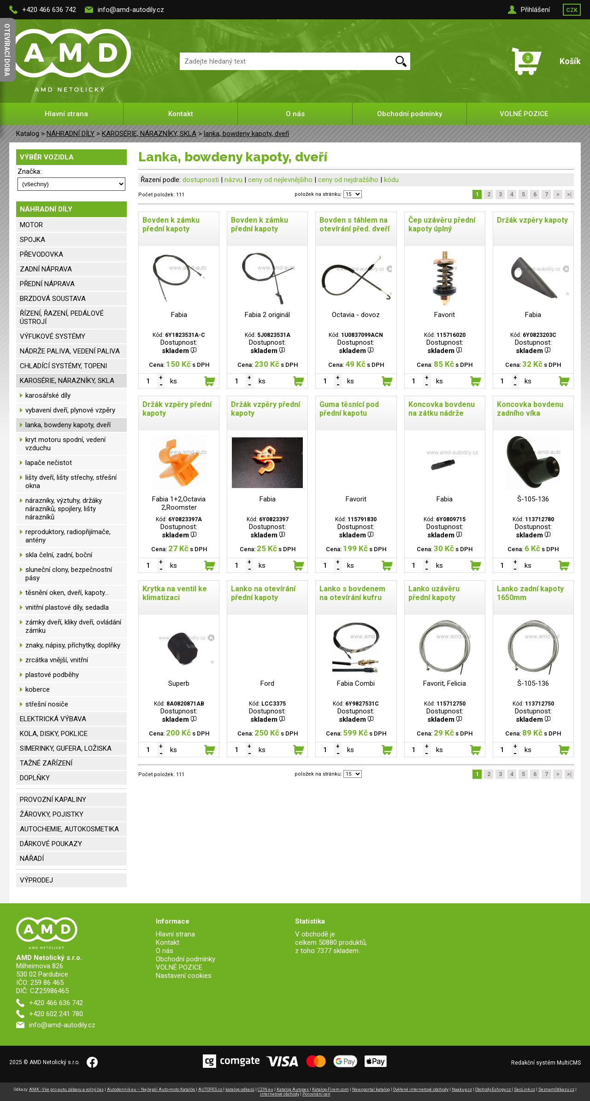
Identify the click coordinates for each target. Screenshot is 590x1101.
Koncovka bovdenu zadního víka (530, 409)
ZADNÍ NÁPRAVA (46, 269)
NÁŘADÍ (32, 858)
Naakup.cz (462, 1089)
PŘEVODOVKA (41, 254)
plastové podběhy (52, 675)
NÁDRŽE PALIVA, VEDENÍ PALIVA (70, 351)
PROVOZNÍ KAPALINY (53, 799)
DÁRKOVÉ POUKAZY (51, 844)
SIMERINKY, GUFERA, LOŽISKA (66, 748)
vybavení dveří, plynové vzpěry (70, 410)
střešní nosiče (46, 704)
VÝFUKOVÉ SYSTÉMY (52, 336)
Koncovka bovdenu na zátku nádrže (441, 409)
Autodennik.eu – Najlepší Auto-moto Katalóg (151, 1089)
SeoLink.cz (524, 1089)
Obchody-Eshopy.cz (493, 1089)
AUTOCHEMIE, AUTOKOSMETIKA (69, 829)
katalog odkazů (239, 1089)
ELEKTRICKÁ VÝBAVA (53, 719)
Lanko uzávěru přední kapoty (434, 593)
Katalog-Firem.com (330, 1089)
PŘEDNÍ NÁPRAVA (47, 284)
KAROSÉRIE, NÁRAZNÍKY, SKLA (149, 134)
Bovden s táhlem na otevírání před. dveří (354, 224)
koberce (37, 689)
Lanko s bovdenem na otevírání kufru (352, 593)
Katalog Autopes (293, 1089)
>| (569, 194)
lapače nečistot (48, 463)
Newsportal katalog (371, 1089)
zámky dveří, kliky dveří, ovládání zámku (73, 626)
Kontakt (180, 114)
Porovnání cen (316, 1094)
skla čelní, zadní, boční (58, 555)
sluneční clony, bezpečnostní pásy (68, 573)
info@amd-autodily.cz (131, 10)
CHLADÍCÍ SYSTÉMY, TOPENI (63, 366)
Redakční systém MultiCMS (546, 1063)
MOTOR (31, 225)
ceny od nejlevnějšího (280, 180)
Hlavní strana (66, 114)
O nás (295, 114)
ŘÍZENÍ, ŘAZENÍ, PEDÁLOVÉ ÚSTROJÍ (62, 317)
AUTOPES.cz (210, 1089)
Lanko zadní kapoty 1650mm (530, 593)
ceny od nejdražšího (348, 180)
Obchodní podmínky (409, 114)
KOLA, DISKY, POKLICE (54, 734)
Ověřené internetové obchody (420, 1089)
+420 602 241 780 (56, 1014)
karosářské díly (48, 395)
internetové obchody (279, 1094)
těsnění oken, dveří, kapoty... (67, 593)
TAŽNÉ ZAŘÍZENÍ (46, 763)
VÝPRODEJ (36, 880)
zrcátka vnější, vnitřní (56, 660)
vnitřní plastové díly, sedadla (67, 607)
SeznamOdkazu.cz (556, 1089)
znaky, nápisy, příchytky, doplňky (72, 645)
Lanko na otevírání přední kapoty (263, 593)
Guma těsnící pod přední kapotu (349, 409)
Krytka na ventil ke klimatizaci (174, 593)
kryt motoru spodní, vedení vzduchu (65, 444)
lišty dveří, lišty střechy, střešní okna (71, 481)
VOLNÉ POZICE (524, 114)
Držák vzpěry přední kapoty (177, 409)
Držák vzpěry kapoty (532, 220)
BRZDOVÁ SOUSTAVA (53, 298)
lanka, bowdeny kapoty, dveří (246, 134)
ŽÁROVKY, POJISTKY (51, 814)
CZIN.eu (265, 1089)
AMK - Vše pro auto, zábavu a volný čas (66, 1089)
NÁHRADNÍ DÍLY (70, 134)
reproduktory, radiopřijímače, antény (68, 536)
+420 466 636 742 (49, 10)
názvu (233, 180)
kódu (391, 180)
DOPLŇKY (35, 778)
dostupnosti (201, 180)
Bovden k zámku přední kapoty (171, 224)
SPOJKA (32, 240)
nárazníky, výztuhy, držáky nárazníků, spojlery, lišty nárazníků (63, 508)
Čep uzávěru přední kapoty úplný (441, 224)
